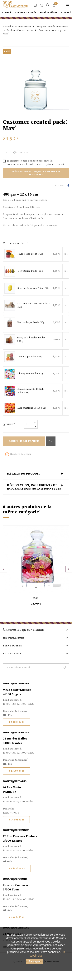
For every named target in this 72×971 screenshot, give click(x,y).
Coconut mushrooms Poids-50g (33, 305)
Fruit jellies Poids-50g (30, 254)
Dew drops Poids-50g (29, 357)
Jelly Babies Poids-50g (30, 271)
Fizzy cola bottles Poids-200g (31, 339)
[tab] (36, 474)
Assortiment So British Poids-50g (30, 391)
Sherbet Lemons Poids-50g (33, 288)
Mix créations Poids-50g (31, 408)
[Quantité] (28, 424)
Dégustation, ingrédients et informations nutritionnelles (34, 487)
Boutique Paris (14, 781)
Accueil (6, 13)
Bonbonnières (48, 13)
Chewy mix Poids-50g (30, 374)
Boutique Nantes (16, 732)
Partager (68, 186)
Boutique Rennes (16, 830)
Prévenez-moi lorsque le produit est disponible (36, 173)
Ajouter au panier (24, 441)
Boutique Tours (15, 879)
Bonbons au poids (25, 13)
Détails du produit (23, 474)
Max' (36, 598)
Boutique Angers (16, 684)
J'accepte (34, 961)
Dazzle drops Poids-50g (31, 322)
